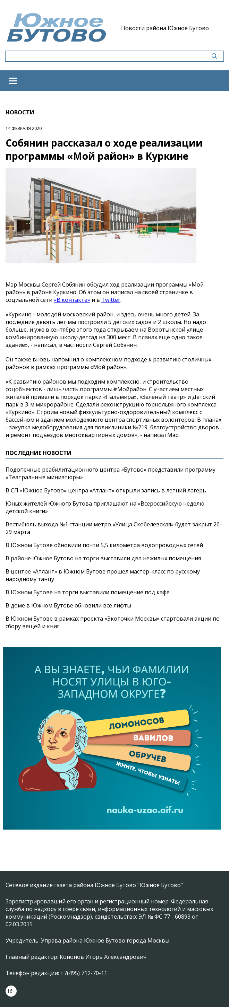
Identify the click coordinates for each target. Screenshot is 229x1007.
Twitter (110, 300)
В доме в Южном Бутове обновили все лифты (68, 605)
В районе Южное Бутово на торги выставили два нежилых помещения (103, 558)
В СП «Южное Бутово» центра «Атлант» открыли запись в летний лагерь (106, 490)
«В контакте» (72, 300)
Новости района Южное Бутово (165, 28)
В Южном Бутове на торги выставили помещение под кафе (88, 592)
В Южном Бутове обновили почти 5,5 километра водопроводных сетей (104, 545)
